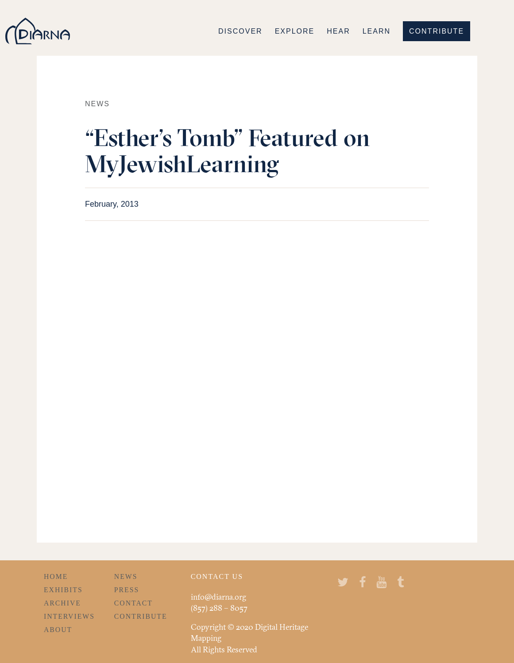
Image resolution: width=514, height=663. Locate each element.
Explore (295, 31)
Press (126, 590)
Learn (376, 31)
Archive (62, 603)
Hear (338, 31)
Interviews (69, 616)
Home (56, 576)
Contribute (436, 31)
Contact (133, 603)
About (58, 629)
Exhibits (63, 590)
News (126, 576)
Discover (240, 31)
